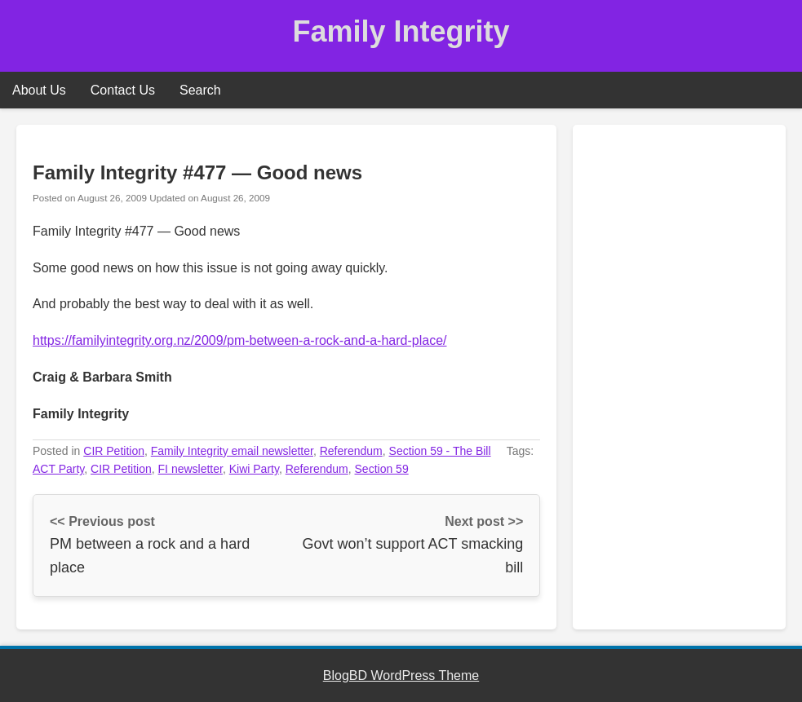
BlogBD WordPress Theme (401, 675)
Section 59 (382, 468)
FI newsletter (190, 468)
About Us (39, 90)
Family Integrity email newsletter (232, 450)
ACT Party (58, 468)
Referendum (351, 450)
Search (200, 90)
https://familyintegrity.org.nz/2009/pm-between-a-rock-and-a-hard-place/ (240, 340)
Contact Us (123, 90)
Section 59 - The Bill (440, 450)
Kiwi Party (254, 468)
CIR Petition (113, 450)
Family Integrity (400, 31)
